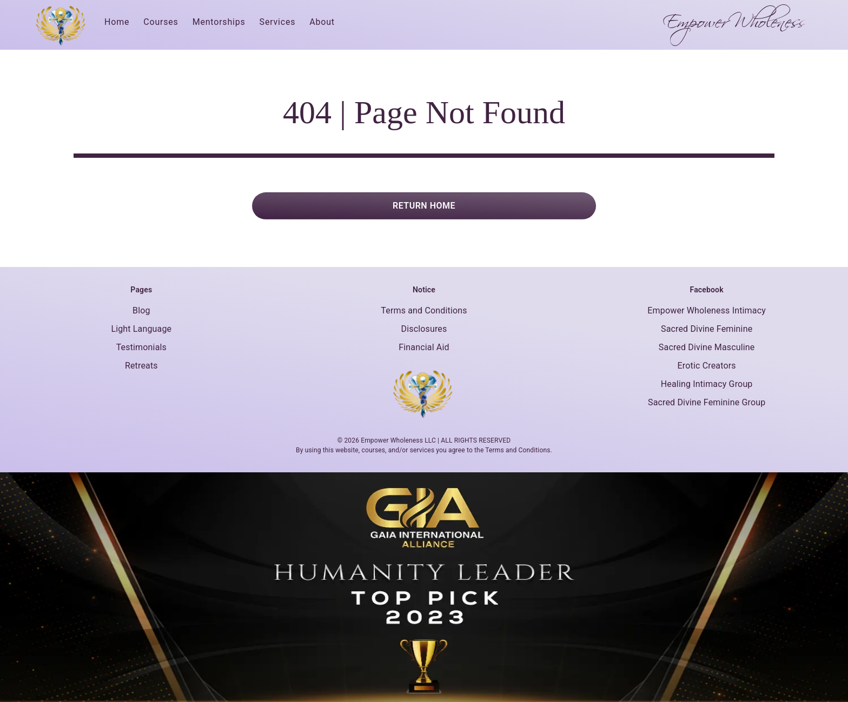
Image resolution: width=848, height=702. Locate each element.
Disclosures (424, 329)
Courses (160, 22)
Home (116, 22)
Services (278, 22)
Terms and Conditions (424, 310)
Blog (141, 310)
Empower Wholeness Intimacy (706, 310)
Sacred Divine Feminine (706, 329)
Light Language (141, 329)
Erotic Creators (707, 365)
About (322, 22)
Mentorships (219, 22)
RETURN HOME (424, 205)
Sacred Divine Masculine (707, 347)
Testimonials (141, 347)
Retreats (141, 365)
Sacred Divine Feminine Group (706, 402)
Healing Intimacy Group (707, 384)
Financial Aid (424, 347)
